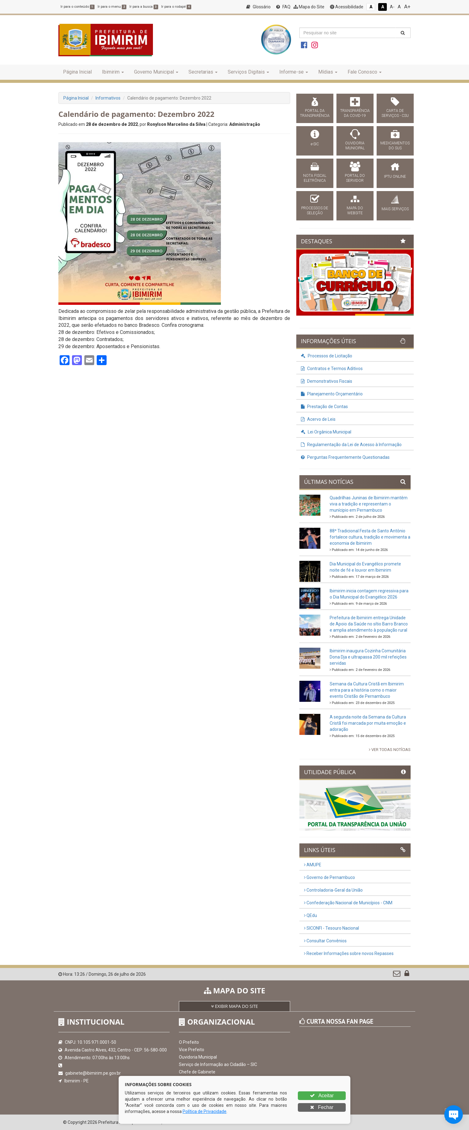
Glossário (258, 6)
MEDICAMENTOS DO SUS (395, 145)
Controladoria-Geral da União (333, 890)
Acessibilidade (346, 6)
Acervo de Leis (318, 419)
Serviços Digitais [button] (248, 72)
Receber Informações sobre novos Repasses (349, 953)
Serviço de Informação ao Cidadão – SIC (218, 1064)
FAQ (283, 6)
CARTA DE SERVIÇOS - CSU (395, 113)
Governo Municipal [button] (156, 72)
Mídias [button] (327, 72)
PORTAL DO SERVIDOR (355, 178)
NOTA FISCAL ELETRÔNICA (314, 178)
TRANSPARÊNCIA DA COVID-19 (355, 113)
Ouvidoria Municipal (198, 1057)
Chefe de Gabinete (197, 1071)
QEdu (310, 915)
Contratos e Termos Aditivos (332, 368)
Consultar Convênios (325, 940)
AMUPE (312, 864)
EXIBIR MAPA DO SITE (234, 1006)
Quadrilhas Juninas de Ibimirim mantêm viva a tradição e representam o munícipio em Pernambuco (369, 504)
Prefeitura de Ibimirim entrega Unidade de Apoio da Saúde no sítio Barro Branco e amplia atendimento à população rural (369, 624)
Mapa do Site (309, 6)
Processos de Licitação (326, 355)
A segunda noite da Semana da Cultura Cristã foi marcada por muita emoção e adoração (368, 723)
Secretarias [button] (203, 72)
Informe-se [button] (293, 72)
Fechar (321, 1107)
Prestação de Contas (324, 406)
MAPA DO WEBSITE (355, 210)
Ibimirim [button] (113, 72)
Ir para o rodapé (176, 7)
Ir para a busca (143, 7)
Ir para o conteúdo (78, 7)
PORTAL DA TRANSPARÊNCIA (315, 113)
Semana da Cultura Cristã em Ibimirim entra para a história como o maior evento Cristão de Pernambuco (367, 690)
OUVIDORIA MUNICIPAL (355, 145)
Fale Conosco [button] (365, 72)
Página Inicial (77, 72)
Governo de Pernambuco (329, 877)
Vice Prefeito (191, 1049)
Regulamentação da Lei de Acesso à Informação (351, 444)
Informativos (107, 98)
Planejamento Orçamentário (332, 393)
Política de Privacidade (204, 1111)
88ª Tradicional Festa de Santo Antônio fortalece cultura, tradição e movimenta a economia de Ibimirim (370, 537)
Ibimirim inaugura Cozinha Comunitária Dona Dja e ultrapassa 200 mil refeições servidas (368, 657)
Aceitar (322, 1095)
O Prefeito (189, 1042)
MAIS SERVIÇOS (395, 209)
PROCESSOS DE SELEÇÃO (314, 210)
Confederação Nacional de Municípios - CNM (348, 902)
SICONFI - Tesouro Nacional (331, 928)
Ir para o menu (112, 7)
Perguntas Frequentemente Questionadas (345, 457)
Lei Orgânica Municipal (326, 431)
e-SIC (315, 144)
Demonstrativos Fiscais (326, 381)
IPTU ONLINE (395, 176)
